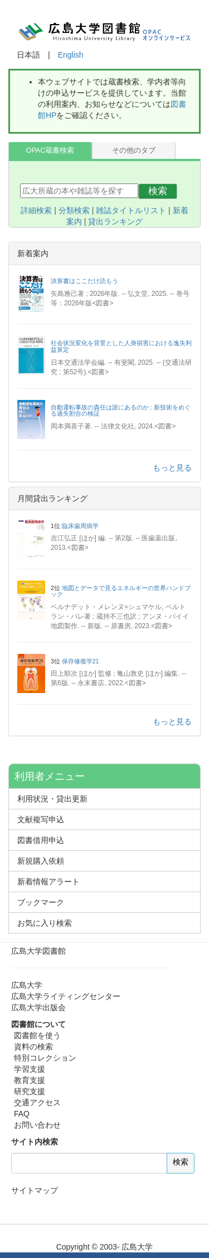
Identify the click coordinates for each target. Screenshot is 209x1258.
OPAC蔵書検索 (50, 150)
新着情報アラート (48, 881)
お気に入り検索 (44, 922)
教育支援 (29, 1080)
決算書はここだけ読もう (84, 280)
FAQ (22, 1113)
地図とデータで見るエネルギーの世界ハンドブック (121, 591)
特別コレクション (45, 1057)
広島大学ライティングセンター (65, 996)
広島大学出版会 (38, 1007)
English (71, 54)
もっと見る (172, 467)
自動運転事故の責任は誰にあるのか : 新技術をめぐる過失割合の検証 (121, 410)
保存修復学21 (80, 661)
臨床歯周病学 (80, 525)
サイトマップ (34, 1190)
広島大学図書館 (38, 950)
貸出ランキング (115, 221)
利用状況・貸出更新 (52, 798)
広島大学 (26, 985)
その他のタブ (133, 150)
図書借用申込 (40, 840)
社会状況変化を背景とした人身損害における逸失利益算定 (121, 346)
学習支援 (29, 1068)
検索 (157, 191)
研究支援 (29, 1091)
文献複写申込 (40, 819)
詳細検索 (36, 210)
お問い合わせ (37, 1124)
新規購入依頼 (40, 860)
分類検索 (74, 210)
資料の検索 (33, 1046)
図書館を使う (37, 1035)
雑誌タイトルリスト (131, 210)
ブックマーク (40, 902)
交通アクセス (37, 1102)
